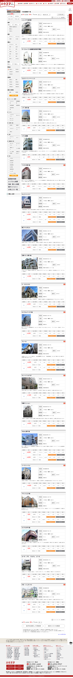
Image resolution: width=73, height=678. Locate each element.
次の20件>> (63, 17)
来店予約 (19, 668)
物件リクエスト (13, 187)
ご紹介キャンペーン (47, 661)
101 (24, 425)
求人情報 (58, 661)
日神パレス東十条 (26, 256)
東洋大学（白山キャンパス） (37, 656)
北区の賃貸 (26, 650)
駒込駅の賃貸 (9, 657)
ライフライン (46, 653)
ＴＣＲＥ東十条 (26, 165)
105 (24, 158)
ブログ (45, 3)
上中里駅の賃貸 (9, 653)
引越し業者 (46, 660)
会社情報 (58, 658)
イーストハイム (26, 467)
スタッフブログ (59, 651)
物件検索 (19, 3)
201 (23, 454)
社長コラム (32, 3)
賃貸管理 (25, 3)
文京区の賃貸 (27, 653)
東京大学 (35, 650)
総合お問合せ (10, 668)
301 (23, 221)
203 (23, 187)
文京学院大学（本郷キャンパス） (37, 652)
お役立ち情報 (59, 657)
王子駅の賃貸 (9, 651)
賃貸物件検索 (12, 179)
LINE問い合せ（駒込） (48, 657)
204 (23, 335)
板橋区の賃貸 (27, 657)
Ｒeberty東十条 (26, 433)
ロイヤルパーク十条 (27, 313)
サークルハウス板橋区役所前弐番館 (31, 49)
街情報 (45, 650)
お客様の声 (51, 3)
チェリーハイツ (26, 195)
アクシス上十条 (26, 495)
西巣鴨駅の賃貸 (16, 658)
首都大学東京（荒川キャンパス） (37, 659)
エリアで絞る (10, 16)
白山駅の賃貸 (9, 660)
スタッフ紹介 (38, 3)
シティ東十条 (25, 108)
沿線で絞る (17, 16)
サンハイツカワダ (26, 376)
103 (24, 607)
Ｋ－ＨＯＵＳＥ (26, 285)
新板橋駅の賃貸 (16, 657)
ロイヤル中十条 (26, 529)
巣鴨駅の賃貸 (16, 653)
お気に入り (52, 43)
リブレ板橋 (25, 136)
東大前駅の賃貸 (16, 650)
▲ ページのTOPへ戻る (62, 636)
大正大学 (35, 654)
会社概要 (57, 3)
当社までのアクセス (60, 660)
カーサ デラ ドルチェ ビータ (31, 558)
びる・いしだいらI (27, 587)
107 (23, 71)
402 (23, 249)
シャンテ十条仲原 (26, 20)
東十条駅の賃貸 (9, 650)
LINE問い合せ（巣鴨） (48, 658)
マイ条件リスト (66, 0)
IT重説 (45, 654)
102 (23, 306)
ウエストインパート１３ (28, 78)
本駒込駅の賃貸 (9, 658)
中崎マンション (26, 404)
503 (24, 278)
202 (23, 42)
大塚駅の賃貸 (16, 651)
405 (23, 100)
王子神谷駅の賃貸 (10, 654)
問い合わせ (63, 3)
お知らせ (58, 654)
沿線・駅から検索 (13, 184)
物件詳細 (60, 43)
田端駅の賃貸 (16, 654)
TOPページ (8, 9)
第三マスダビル (26, 228)
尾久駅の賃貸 (16, 661)
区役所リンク (46, 651)
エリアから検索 (13, 181)
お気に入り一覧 (13, 190)
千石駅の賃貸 (16, 660)
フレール (24, 342)
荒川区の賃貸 (27, 654)
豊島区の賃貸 (27, 651)
